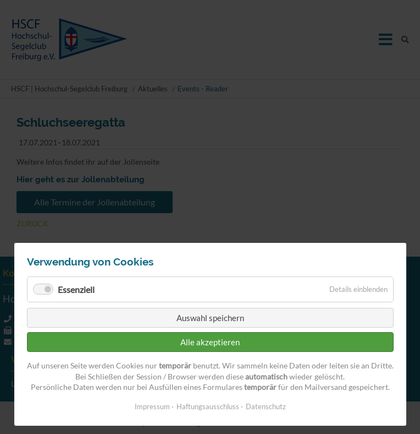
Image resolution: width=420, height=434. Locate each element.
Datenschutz (266, 406)
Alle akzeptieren (210, 342)
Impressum (152, 406)
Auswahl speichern (210, 318)
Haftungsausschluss (207, 406)
